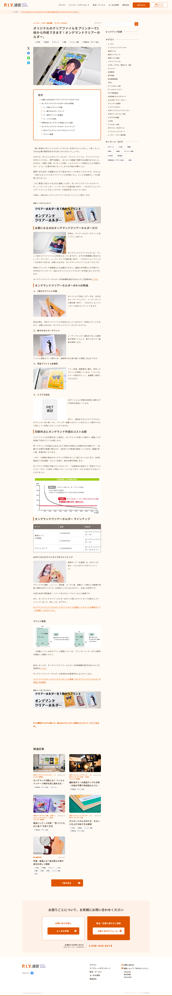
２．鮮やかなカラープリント (53, 111)
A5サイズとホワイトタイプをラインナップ (59, 130)
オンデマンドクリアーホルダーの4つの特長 (57, 103)
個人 (130, 160)
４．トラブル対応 (49, 119)
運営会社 (125, 5)
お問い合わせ (141, 5)
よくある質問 (114, 5)
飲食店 (47, 42)
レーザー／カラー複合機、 (43, 23)
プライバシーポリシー (131, 993)
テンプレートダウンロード (79, 5)
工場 (121, 147)
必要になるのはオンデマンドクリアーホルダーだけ (60, 99)
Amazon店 (127, 977)
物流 (110, 151)
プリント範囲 (48, 134)
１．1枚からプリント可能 (52, 107)
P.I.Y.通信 (15, 12)
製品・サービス (99, 5)
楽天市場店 (127, 974)
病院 (65, 42)
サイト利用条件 (145, 993)
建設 (129, 147)
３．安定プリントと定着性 (53, 115)
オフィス (56, 42)
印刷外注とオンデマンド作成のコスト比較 (57, 122)
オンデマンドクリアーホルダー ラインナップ (58, 126)
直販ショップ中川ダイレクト (159, 5)
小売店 (38, 42)
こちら (43, 668)
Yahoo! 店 (127, 972)
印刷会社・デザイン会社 (91, 42)
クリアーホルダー (61, 23)
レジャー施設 (75, 42)
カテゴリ (62, 5)
